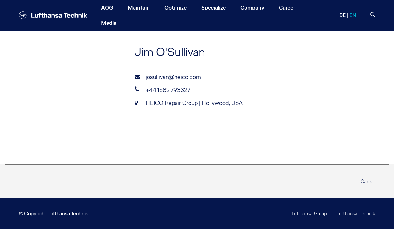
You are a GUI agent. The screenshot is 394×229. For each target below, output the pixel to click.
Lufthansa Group (309, 213)
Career (368, 181)
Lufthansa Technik (355, 213)
